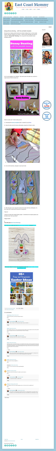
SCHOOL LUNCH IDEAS (29, 20)
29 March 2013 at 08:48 (20, 335)
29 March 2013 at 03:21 (12, 328)
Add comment (7, 397)
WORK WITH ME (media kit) (15, 23)
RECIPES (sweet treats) (28, 18)
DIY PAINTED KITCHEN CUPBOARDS (41, 20)
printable (12, 309)
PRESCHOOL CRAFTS (15, 22)
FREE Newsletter (6, 23)
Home (22, 439)
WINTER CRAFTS (7, 20)
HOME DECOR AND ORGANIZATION (40, 18)
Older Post (36, 439)
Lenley (8, 359)
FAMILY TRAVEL (6, 22)
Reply (8, 317)
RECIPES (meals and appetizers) (17, 18)
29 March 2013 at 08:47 (20, 321)
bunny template (15, 122)
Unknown (8, 370)
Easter (7, 309)
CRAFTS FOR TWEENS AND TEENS (26, 22)
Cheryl (8, 328)
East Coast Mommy (15, 222)
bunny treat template (23, 225)
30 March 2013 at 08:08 (20, 351)
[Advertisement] (21, 430)
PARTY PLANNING (7, 18)
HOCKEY (36, 22)
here (34, 225)
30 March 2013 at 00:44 (12, 342)
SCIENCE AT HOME (42, 22)
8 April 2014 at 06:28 (13, 370)
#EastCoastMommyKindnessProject (17, 20)
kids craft (10, 309)
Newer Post (6, 439)
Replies (9, 319)
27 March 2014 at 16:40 (12, 359)
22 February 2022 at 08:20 (21, 390)
